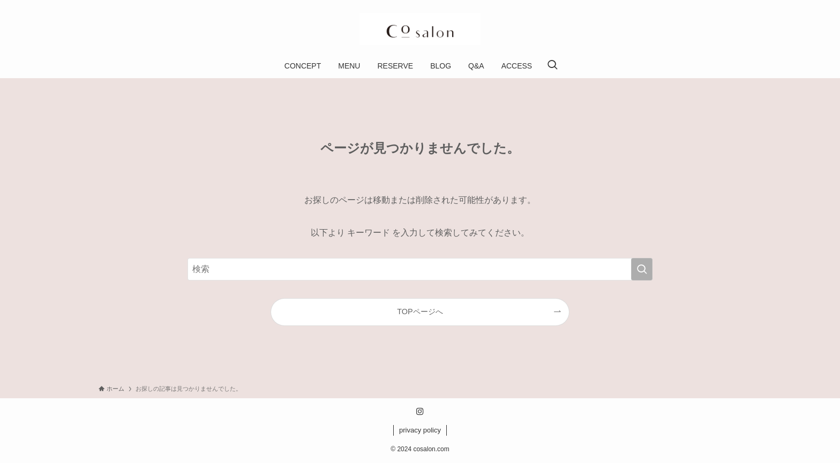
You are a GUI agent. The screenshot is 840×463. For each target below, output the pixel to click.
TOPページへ (419, 311)
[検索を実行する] (641, 269)
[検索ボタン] (552, 66)
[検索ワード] (420, 269)
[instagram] (420, 411)
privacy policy (420, 430)
